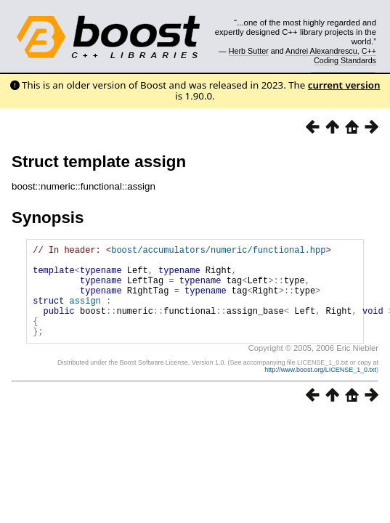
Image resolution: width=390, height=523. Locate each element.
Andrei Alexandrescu (321, 50)
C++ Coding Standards (345, 55)
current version (344, 85)
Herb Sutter (249, 50)
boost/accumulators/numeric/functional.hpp (218, 252)
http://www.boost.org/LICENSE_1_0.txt (320, 389)
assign (85, 313)
